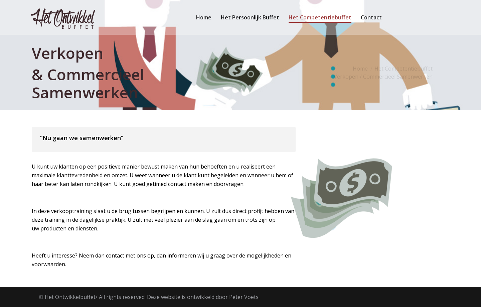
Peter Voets (244, 297)
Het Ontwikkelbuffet (70, 297)
